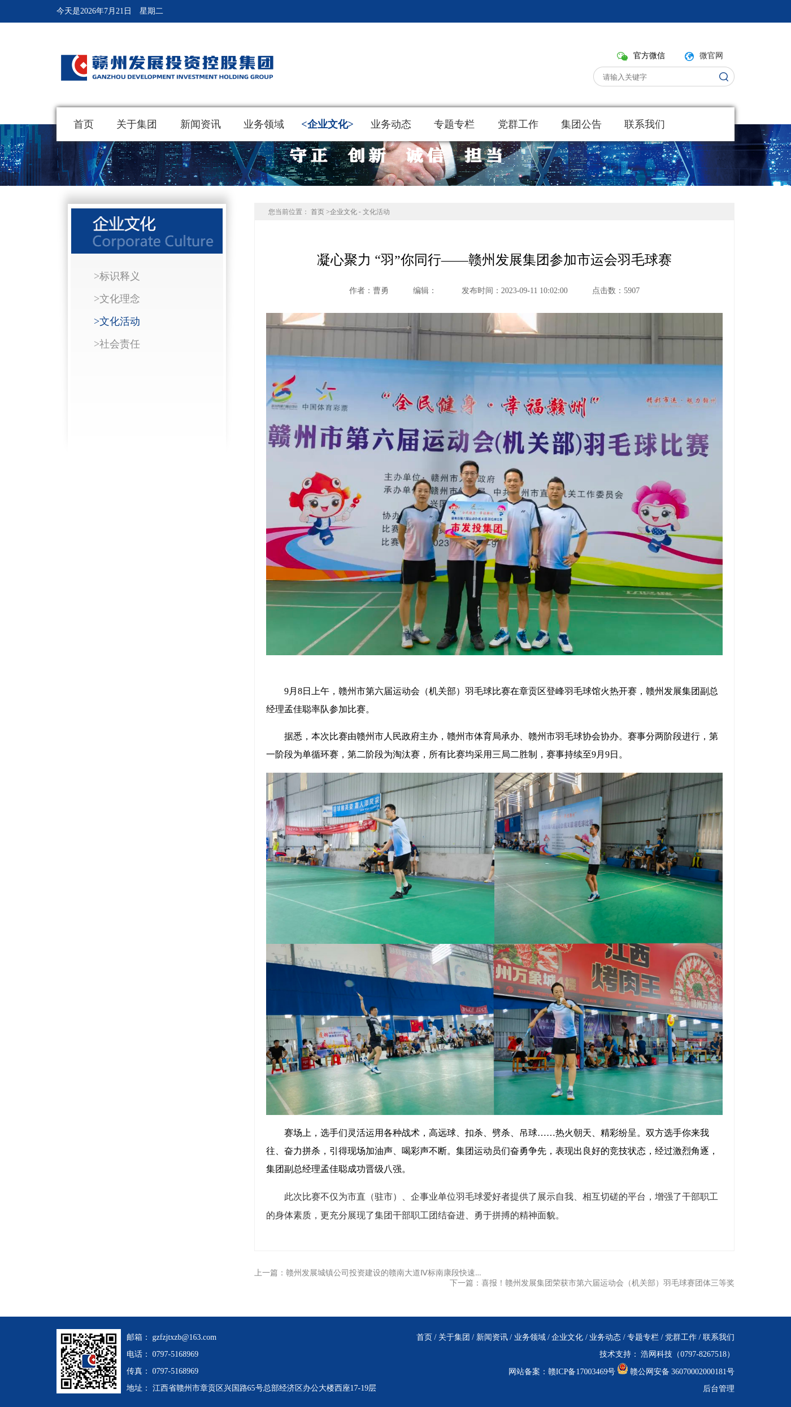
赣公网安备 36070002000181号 (682, 1371)
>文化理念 (117, 298)
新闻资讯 (201, 124)
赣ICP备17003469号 (582, 1371)
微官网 (711, 55)
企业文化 (327, 124)
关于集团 (137, 124)
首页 (83, 124)
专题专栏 (454, 124)
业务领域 (264, 124)
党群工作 (518, 124)
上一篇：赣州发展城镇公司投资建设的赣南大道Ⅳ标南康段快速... (367, 1273)
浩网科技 (656, 1354)
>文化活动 (117, 321)
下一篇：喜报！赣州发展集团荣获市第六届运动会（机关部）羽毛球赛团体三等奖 (592, 1283)
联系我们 (645, 124)
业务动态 (391, 124)
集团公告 (581, 124)
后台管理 (718, 1388)
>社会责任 (117, 344)
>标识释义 (117, 276)
